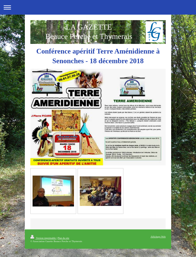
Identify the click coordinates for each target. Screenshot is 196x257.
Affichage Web (158, 236)
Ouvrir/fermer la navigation (98, 7)
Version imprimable (43, 238)
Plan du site (63, 238)
